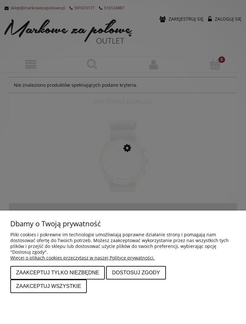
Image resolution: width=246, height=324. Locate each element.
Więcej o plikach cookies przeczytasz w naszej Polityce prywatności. (82, 258)
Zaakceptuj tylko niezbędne (57, 272)
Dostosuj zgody (136, 272)
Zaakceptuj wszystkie (48, 286)
